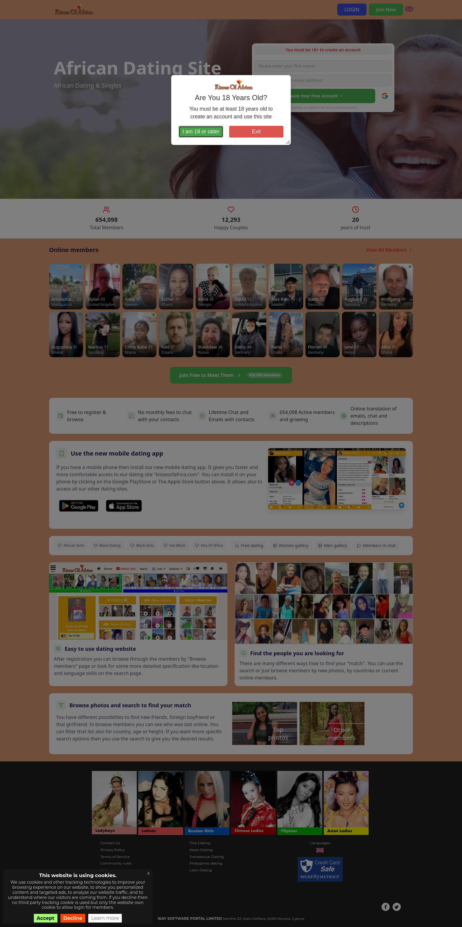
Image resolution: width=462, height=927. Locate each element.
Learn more (105, 918)
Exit (256, 132)
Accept (45, 918)
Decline (73, 918)
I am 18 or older (201, 132)
